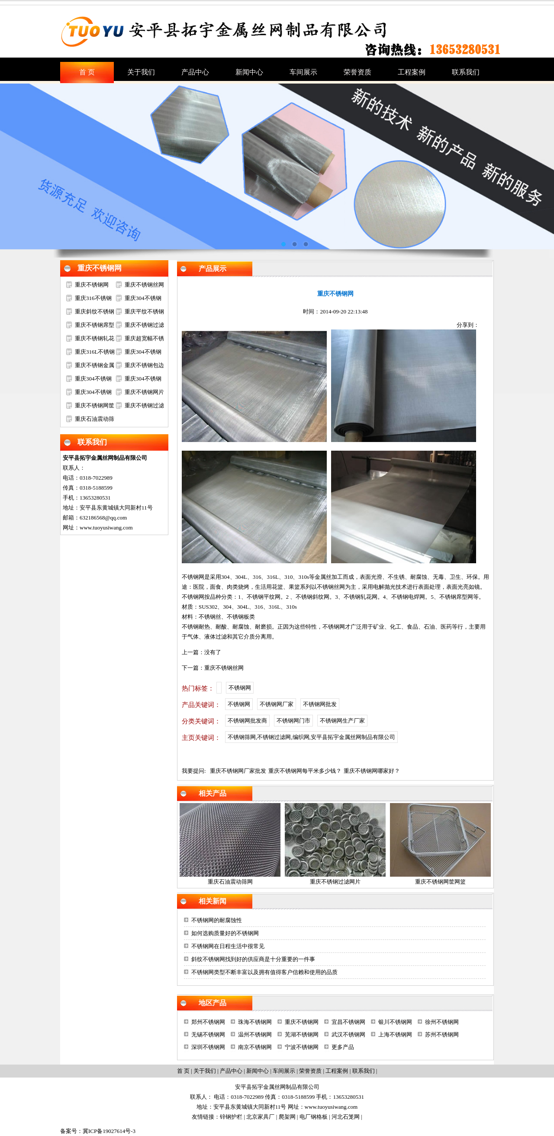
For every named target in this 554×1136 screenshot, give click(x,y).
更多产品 (343, 1047)
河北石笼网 (346, 1116)
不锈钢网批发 (320, 704)
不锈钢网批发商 (247, 720)
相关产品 (212, 793)
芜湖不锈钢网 (302, 1034)
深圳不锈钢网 (208, 1047)
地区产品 (212, 1003)
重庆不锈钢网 (99, 268)
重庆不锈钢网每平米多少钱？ (304, 771)
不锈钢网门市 (293, 720)
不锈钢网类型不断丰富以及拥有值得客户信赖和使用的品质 (264, 972)
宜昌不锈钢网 (348, 1022)
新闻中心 (257, 1071)
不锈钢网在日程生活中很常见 (227, 946)
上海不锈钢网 (395, 1034)
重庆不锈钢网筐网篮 (440, 881)
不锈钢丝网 (331, 587)
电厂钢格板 (314, 1116)
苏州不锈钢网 (442, 1034)
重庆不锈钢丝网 (144, 284)
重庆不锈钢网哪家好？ (372, 771)
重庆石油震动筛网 (230, 881)
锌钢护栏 (231, 1116)
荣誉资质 (310, 1071)
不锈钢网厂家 (276, 704)
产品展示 (212, 268)
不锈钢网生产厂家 (342, 720)
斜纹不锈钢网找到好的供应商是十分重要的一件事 (253, 959)
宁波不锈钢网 (302, 1047)
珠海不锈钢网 (255, 1022)
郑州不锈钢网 (208, 1022)
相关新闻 (212, 901)
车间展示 (284, 1071)
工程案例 (336, 1071)
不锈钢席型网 (456, 597)
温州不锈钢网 (255, 1034)
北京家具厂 (260, 1116)
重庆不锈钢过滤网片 (335, 881)
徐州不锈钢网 (442, 1022)
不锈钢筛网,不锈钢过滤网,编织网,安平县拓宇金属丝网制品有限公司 (311, 737)
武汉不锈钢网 (348, 1034)
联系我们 (92, 442)
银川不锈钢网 (395, 1022)
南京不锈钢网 (255, 1047)
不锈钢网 (193, 577)
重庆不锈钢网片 (144, 392)
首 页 (183, 1071)
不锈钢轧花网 (360, 597)
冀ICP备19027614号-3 (109, 1131)
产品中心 (231, 1071)
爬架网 (287, 1116)
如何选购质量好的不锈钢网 (225, 933)
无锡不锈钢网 (208, 1034)
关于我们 (204, 1071)
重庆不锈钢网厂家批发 (238, 771)
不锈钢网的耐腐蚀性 (216, 920)
